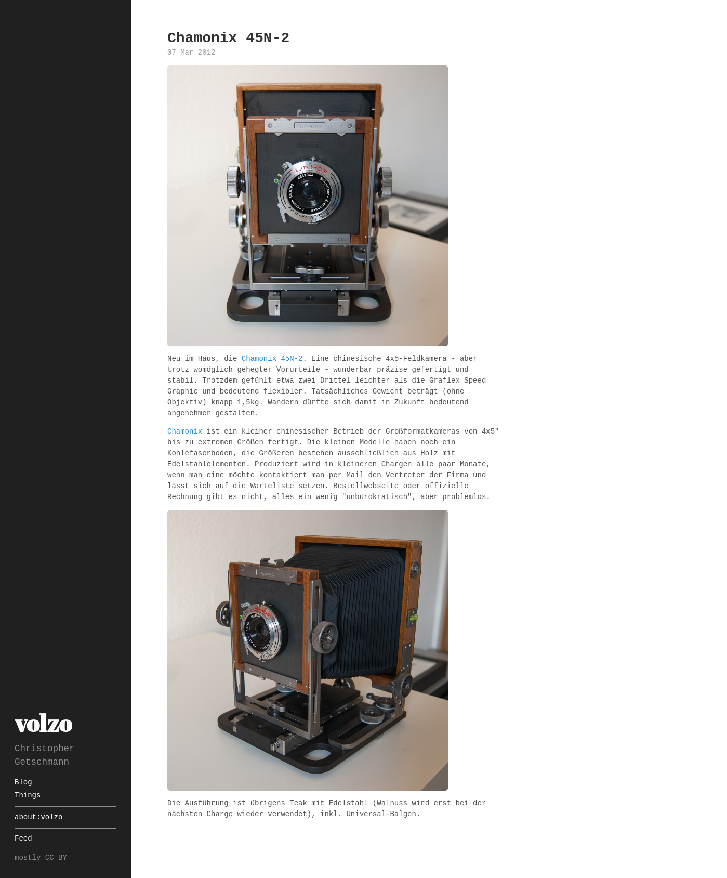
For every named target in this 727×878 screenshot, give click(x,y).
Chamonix (184, 432)
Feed (23, 839)
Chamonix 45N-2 (272, 359)
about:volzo (38, 817)
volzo (43, 723)
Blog (23, 783)
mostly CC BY (41, 858)
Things (28, 796)
